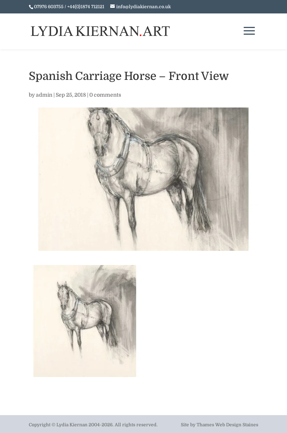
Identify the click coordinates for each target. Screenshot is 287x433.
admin (44, 95)
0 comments (105, 95)
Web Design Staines (236, 424)
